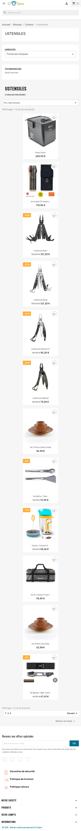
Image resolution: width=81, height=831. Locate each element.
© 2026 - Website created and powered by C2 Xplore (22, 827)
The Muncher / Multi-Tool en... (40, 692)
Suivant (72, 713)
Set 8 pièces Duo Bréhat (40, 643)
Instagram (20, 759)
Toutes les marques (40, 54)
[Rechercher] (40, 12)
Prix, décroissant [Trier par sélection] (40, 102)
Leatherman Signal (40, 299)
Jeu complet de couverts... (40, 201)
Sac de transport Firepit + (40, 594)
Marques (10, 49)
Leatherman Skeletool (40, 397)
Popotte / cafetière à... (40, 545)
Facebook (4, 759)
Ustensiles (15, 33)
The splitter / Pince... (40, 496)
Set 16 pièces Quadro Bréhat (40, 447)
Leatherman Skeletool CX (40, 348)
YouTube (12, 759)
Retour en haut (66, 721)
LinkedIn (28, 759)
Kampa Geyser (40, 152)
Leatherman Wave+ (40, 250)
